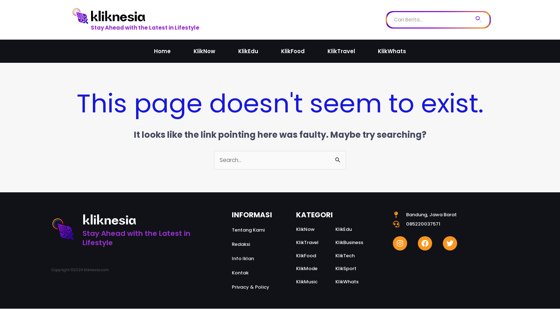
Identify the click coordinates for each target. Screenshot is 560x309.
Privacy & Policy (250, 287)
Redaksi (241, 244)
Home (162, 51)
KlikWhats (392, 51)
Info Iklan (243, 258)
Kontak (240, 273)
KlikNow (204, 51)
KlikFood (293, 51)
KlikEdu (248, 51)
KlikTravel (341, 51)
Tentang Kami (248, 230)
